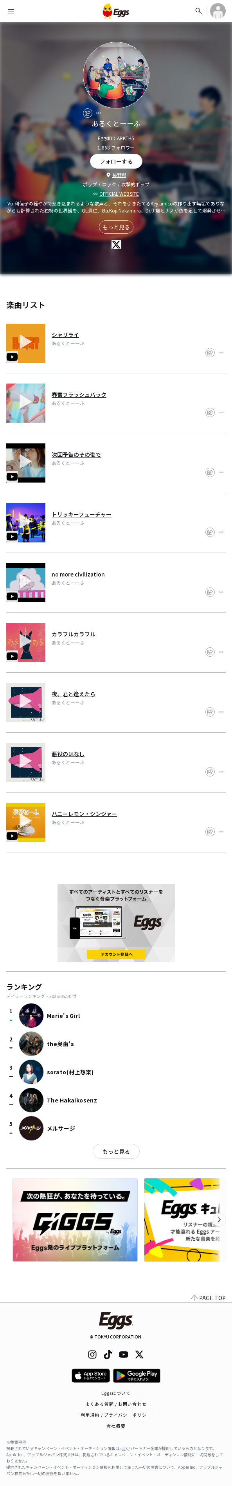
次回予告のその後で (76, 454)
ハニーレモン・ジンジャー (84, 814)
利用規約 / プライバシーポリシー (116, 1415)
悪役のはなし (68, 754)
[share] (87, 113)
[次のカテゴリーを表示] (219, 1220)
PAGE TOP (208, 1298)
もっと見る (116, 227)
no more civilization (78, 574)
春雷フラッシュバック (79, 394)
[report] (98, 113)
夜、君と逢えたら (73, 694)
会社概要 (115, 1426)
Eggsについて (116, 1393)
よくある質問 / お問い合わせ (116, 1404)
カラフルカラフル (73, 634)
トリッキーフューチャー (82, 514)
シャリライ (65, 335)
